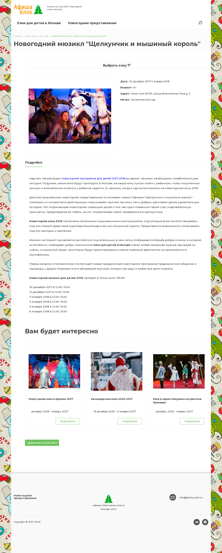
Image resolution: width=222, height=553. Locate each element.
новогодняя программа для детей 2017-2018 (93, 178)
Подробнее (67, 421)
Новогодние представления (92, 23)
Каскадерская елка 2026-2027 (112, 399)
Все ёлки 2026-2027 (42, 442)
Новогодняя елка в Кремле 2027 (51, 399)
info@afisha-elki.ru (191, 497)
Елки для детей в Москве (39, 23)
